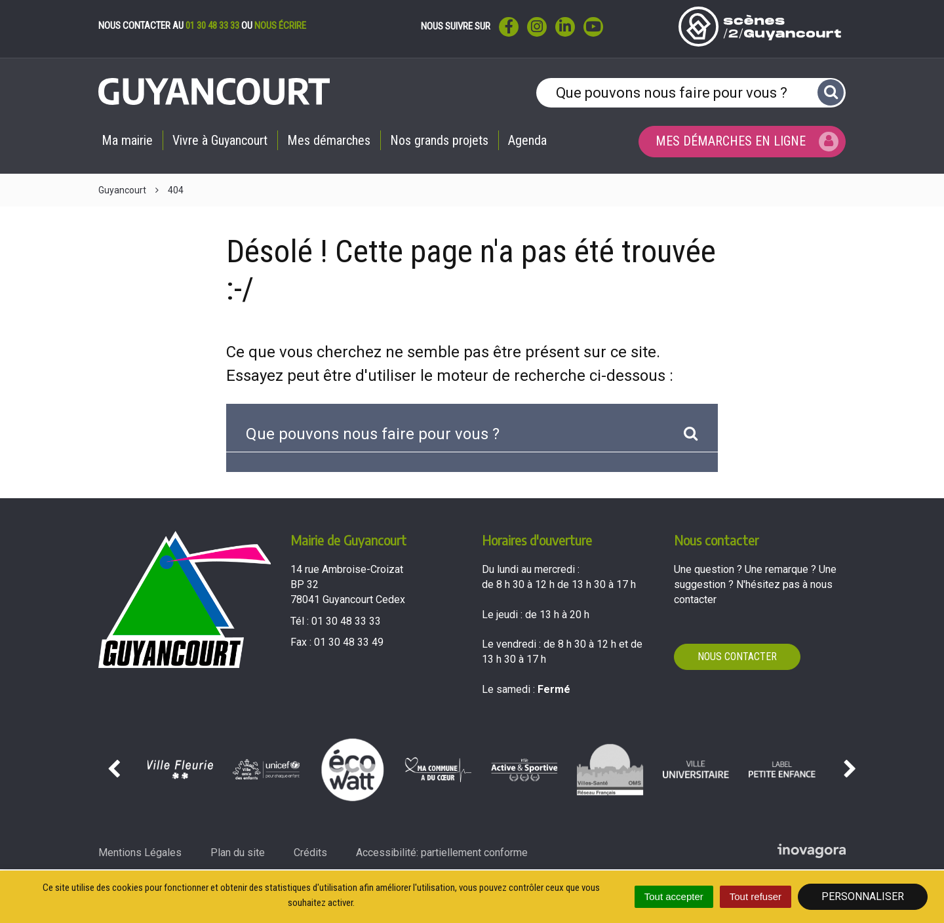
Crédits (310, 852)
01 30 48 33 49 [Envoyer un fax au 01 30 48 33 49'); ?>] (349, 642)
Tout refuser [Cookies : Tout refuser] (755, 896)
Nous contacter (737, 656)
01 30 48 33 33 (212, 25)
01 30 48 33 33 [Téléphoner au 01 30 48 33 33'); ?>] (346, 621)
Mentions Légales (140, 852)
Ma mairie (127, 140)
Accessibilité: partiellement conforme (442, 852)
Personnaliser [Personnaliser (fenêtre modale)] (862, 896)
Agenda (527, 140)
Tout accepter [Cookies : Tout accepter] (673, 896)
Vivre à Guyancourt (219, 140)
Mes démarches (328, 140)
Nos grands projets (439, 140)
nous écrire (280, 25)
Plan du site (237, 852)
